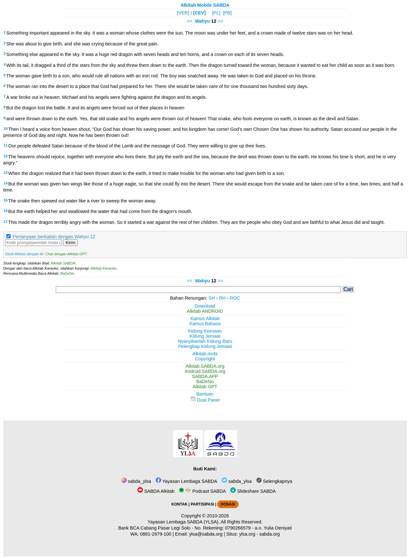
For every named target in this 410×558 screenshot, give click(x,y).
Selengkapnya (274, 481)
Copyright (205, 358)
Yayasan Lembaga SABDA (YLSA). (184, 521)
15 (6, 200)
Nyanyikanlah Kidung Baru (205, 341)
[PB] (227, 12)
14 (6, 183)
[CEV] (199, 12)
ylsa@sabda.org (205, 534)
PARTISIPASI (202, 504)
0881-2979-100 (155, 534)
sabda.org (269, 534)
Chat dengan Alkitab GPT (66, 254)
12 (6, 156)
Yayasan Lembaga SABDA (186, 481)
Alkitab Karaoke (104, 268)
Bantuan (205, 394)
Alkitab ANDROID (205, 311)
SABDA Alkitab (155, 491)
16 (6, 211)
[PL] (216, 12)
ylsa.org (247, 534)
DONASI (227, 504)
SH (212, 298)
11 (6, 145)
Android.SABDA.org (204, 371)
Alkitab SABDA (63, 263)
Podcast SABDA (202, 491)
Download (205, 306)
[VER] (183, 12)
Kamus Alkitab (204, 318)
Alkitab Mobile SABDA (205, 5)
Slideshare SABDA (253, 491)
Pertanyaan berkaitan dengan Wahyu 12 (54, 236)
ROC (235, 298)
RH (222, 298)
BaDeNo (67, 273)
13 (6, 173)
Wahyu (202, 21)
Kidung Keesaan (205, 331)
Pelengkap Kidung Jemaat (205, 346)
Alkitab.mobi (205, 353)
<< (190, 21)
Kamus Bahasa (205, 323)
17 (6, 222)
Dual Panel (205, 400)
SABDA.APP (205, 376)
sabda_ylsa (136, 481)
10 (6, 128)
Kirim (70, 242)
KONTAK (179, 504)
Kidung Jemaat (205, 336)
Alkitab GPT (205, 386)
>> (220, 21)
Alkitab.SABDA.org (205, 366)
